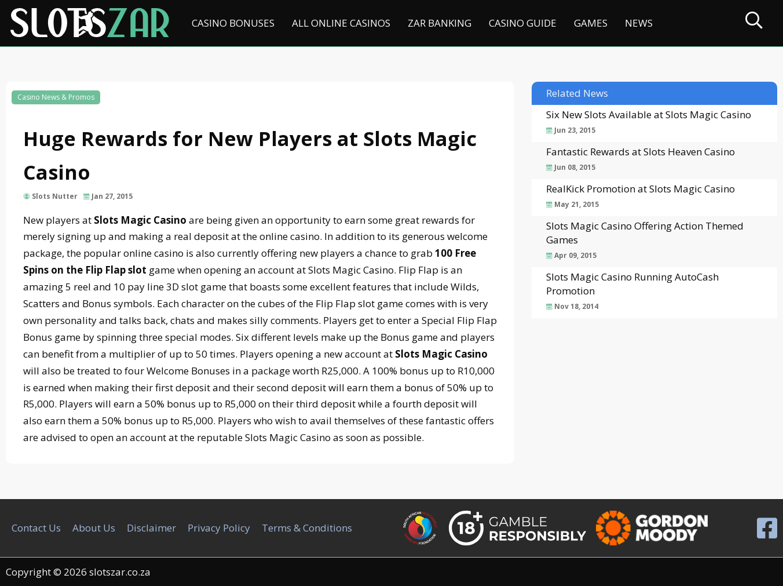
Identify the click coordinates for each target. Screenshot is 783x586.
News (639, 23)
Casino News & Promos (55, 97)
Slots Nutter (55, 196)
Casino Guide (523, 23)
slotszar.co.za (120, 571)
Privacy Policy (219, 527)
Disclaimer (151, 527)
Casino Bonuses (233, 23)
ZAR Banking (439, 23)
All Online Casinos (341, 23)
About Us (93, 527)
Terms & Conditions (307, 527)
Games (591, 23)
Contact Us (36, 527)
